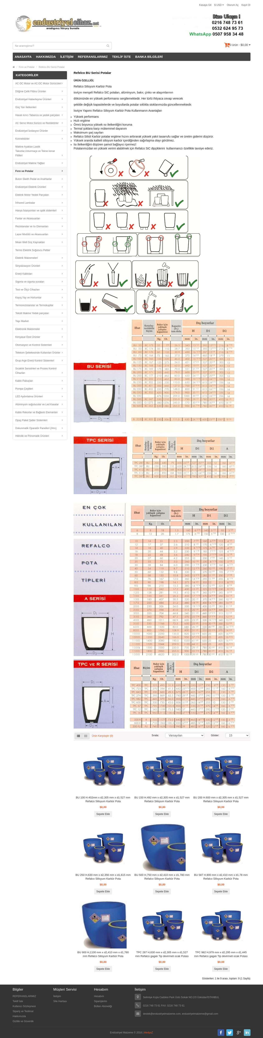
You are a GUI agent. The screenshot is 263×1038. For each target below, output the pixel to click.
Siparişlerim (100, 1001)
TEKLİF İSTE (121, 56)
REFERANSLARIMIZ (93, 56)
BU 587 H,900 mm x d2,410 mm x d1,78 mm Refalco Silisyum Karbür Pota (221, 876)
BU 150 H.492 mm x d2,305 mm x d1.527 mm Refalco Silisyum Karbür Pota (162, 799)
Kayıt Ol (246, 5)
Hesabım (99, 996)
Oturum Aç (233, 5)
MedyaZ (148, 1032)
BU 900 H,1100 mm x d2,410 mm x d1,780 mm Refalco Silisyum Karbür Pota (103, 954)
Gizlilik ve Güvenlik (23, 1021)
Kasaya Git (205, 5)
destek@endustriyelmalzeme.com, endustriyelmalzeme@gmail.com (180, 1013)
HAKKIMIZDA (46, 56)
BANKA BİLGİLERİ (149, 56)
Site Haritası (60, 1001)
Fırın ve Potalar (27, 67)
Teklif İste (18, 1001)
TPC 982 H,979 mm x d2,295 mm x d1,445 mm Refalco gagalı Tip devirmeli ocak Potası (221, 954)
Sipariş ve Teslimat (23, 1011)
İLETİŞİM (66, 56)
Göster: (215, 735)
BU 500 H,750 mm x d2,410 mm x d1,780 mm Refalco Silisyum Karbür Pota (162, 876)
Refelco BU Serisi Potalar (52, 67)
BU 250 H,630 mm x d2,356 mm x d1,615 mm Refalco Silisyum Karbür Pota (103, 876)
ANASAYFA (23, 56)
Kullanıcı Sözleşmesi (24, 1006)
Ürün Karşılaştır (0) (102, 736)
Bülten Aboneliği (103, 1006)
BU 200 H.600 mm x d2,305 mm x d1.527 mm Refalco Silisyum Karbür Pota (220, 799)
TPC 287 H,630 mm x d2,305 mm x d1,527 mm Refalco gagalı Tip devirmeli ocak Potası (162, 954)
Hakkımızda (19, 1016)
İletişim (57, 996)
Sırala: (155, 735)
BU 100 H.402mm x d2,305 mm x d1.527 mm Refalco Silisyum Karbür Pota (103, 799)
